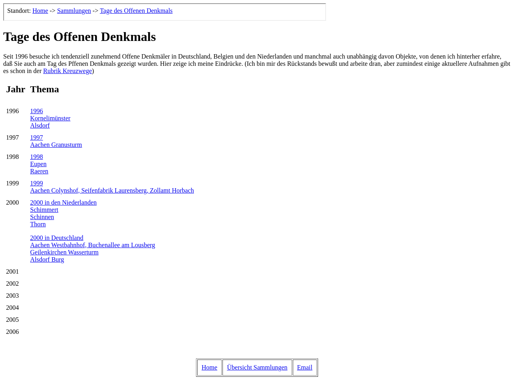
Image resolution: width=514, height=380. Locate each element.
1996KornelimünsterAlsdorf (50, 118)
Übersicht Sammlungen (257, 367)
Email (304, 367)
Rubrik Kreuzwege (67, 70)
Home (209, 367)
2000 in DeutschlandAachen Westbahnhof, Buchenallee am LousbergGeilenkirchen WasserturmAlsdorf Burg (92, 248)
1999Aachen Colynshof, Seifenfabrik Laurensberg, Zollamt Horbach (112, 187)
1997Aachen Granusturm (56, 141)
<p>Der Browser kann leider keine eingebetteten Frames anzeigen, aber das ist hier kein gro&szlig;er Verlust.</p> (164, 12)
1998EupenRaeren (39, 164)
